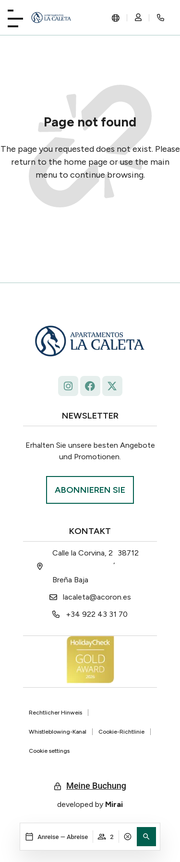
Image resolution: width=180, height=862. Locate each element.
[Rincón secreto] (161, 18)
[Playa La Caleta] (15, 16)
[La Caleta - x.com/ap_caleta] (112, 386)
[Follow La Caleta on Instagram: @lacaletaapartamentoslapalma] (68, 386)
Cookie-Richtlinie (121, 731)
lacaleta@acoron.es (97, 596)
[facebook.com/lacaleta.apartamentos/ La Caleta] (90, 386)
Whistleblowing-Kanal (57, 731)
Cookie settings (49, 751)
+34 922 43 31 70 (97, 614)
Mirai (114, 804)
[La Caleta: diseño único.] (51, 18)
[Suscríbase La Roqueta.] (90, 490)
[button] (146, 836)
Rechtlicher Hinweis (55, 712)
